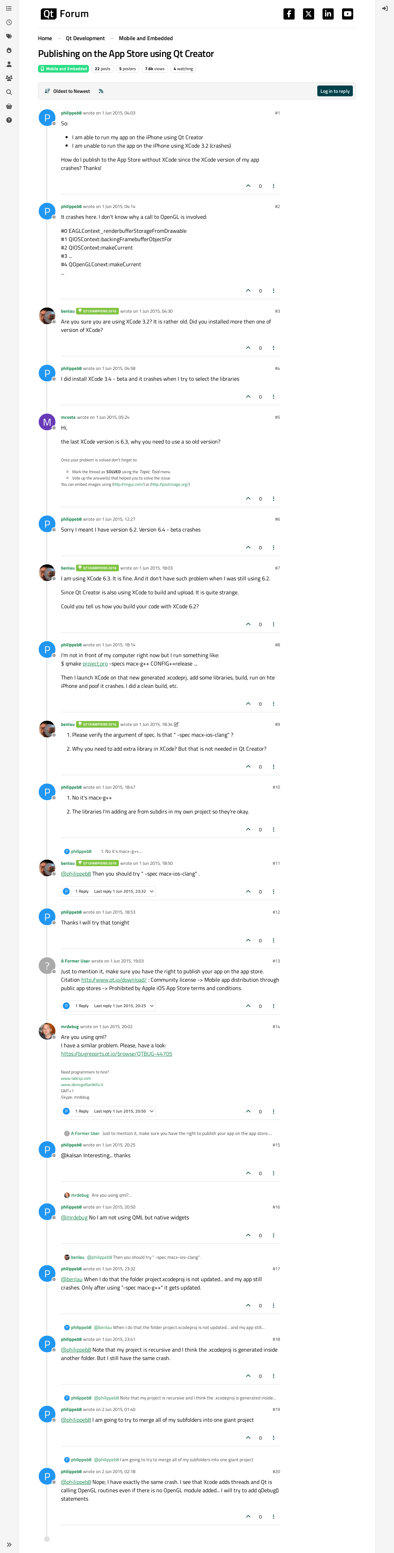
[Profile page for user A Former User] (47, 965)
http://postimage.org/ (170, 484)
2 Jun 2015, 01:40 (118, 1409)
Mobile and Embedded (63, 68)
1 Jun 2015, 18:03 (156, 567)
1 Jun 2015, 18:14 (118, 644)
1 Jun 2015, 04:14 (118, 206)
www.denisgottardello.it (82, 1084)
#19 (276, 1409)
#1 (277, 112)
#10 (276, 786)
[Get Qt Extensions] (9, 106)
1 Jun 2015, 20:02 (115, 1026)
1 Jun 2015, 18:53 (118, 911)
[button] (9, 1544)
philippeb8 (71, 112)
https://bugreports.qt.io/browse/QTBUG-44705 (116, 1053)
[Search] (9, 92)
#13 (276, 960)
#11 (276, 863)
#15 (276, 1144)
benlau (68, 310)
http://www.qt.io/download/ (114, 979)
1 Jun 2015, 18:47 (118, 786)
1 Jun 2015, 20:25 (118, 1144)
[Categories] (9, 8)
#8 (277, 644)
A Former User (75, 960)
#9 (277, 724)
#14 (276, 1026)
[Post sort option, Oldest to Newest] (67, 91)
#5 (277, 417)
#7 (277, 567)
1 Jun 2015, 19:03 (127, 960)
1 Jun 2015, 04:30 (156, 310)
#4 (277, 368)
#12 (276, 911)
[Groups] (9, 78)
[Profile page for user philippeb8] (47, 117)
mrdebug (70, 1026)
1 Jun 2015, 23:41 (118, 1339)
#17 (276, 1268)
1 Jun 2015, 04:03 (118, 112)
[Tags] (9, 36)
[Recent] (9, 22)
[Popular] (9, 50)
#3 (277, 310)
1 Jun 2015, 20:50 (118, 1206)
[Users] (9, 64)
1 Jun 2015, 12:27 (118, 518)
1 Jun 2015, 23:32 (118, 1268)
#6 (277, 518)
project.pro (95, 663)
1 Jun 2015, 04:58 (118, 368)
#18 (276, 1339)
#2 (277, 206)
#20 (276, 1471)
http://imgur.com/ (128, 484)
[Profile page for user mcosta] (47, 422)
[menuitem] (385, 8)
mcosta (68, 417)
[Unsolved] (9, 120)
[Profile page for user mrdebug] (47, 1031)
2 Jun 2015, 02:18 (118, 1471)
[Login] (385, 8)
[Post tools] (274, 185)
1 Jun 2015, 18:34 (156, 724)
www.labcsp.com (76, 1078)
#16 (276, 1206)
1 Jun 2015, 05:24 (112, 417)
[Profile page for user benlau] (47, 315)
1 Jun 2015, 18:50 (156, 863)
